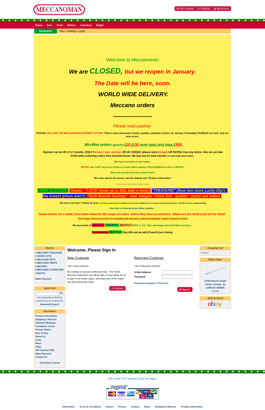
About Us (40, 336)
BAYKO (41, 273)
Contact (135, 406)
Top (61, 31)
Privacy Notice (43, 329)
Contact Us (41, 357)
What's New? (215, 259)
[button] (185, 8)
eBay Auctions (215, 298)
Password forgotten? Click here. (151, 283)
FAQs (38, 347)
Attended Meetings (45, 322)
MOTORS (42, 266)
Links (38, 340)
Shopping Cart (215, 248)
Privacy (122, 406)
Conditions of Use (45, 326)
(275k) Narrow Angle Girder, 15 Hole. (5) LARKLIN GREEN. (215, 284)
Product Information (46, 316)
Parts (60, 25)
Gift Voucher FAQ (44, 350)
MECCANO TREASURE (49, 252)
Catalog (71, 31)
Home (38, 25)
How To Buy (41, 333)
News (38, 343)
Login (81, 31)
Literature (86, 25)
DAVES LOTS (44, 256)
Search (109, 406)
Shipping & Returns (46, 319)
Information (49, 311)
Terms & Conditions (90, 406)
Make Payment (43, 353)
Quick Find (50, 288)
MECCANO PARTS (47, 263)
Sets (49, 25)
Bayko (100, 25)
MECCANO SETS (46, 259)
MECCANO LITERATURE (50, 269)
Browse (50, 248)
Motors (71, 25)
